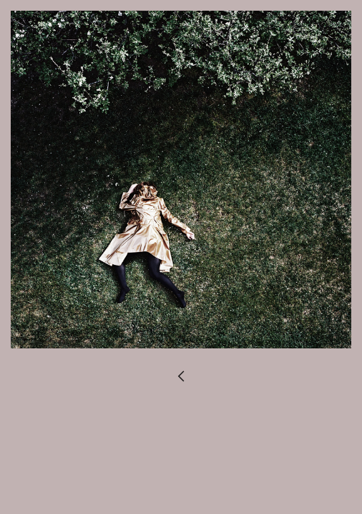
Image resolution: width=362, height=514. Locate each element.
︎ (181, 377)
